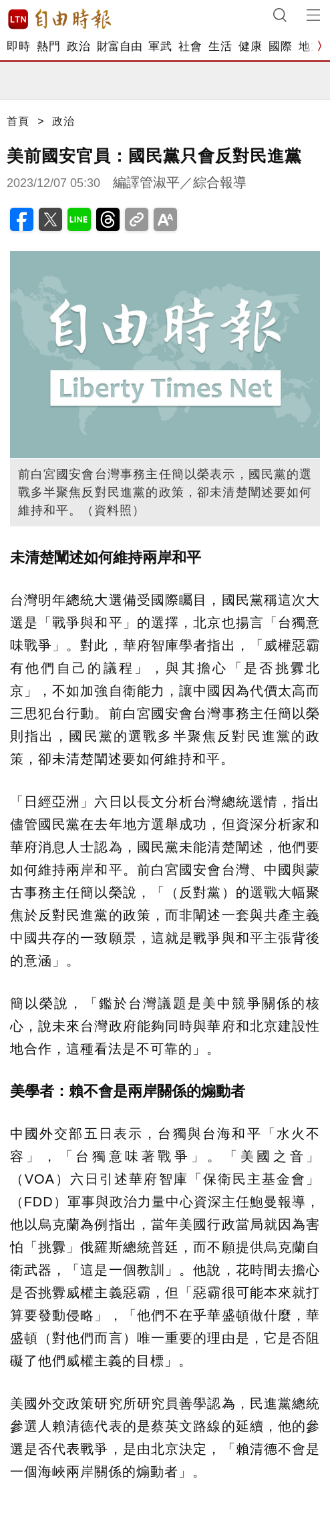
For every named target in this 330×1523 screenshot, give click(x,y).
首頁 (18, 121)
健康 (250, 46)
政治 (78, 46)
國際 (280, 46)
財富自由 (119, 46)
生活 (220, 46)
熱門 (48, 46)
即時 (18, 46)
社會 (190, 46)
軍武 (160, 46)
